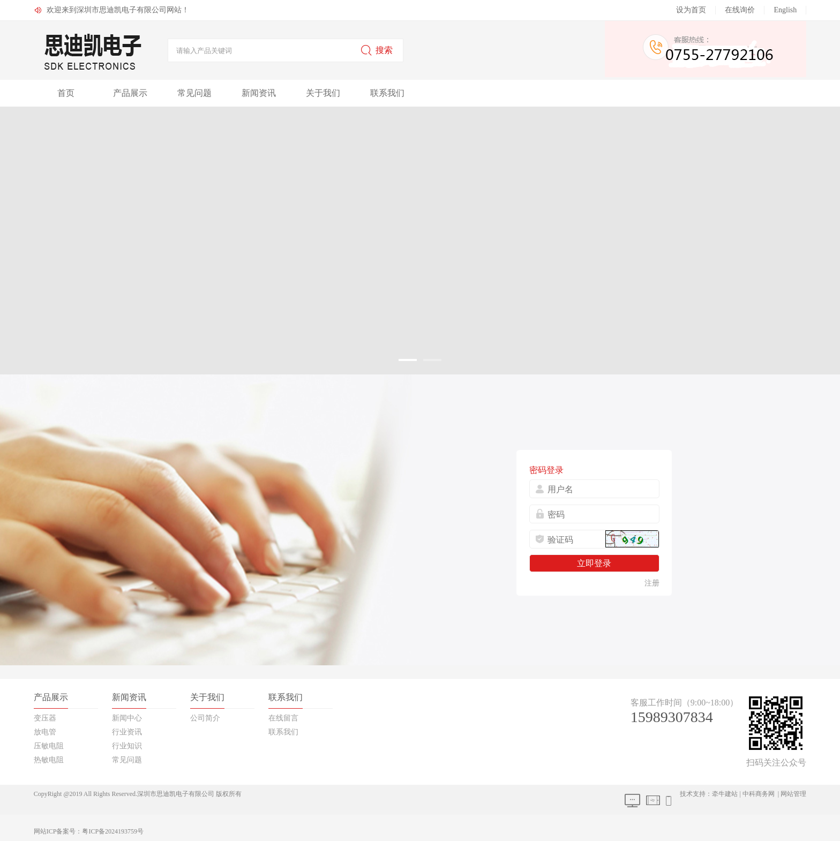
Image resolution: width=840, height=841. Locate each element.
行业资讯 (127, 732)
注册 (651, 583)
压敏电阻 (49, 746)
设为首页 (691, 10)
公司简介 (205, 718)
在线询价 (740, 10)
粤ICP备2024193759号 (113, 831)
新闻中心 (127, 718)
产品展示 (130, 92)
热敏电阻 (49, 760)
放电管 (45, 732)
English (785, 10)
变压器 (45, 718)
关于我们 (323, 92)
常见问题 (194, 92)
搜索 (376, 50)
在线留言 (283, 718)
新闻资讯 (259, 92)
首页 (65, 92)
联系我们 (387, 92)
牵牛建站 (725, 794)
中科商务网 (758, 794)
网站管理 (793, 794)
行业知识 (127, 746)
